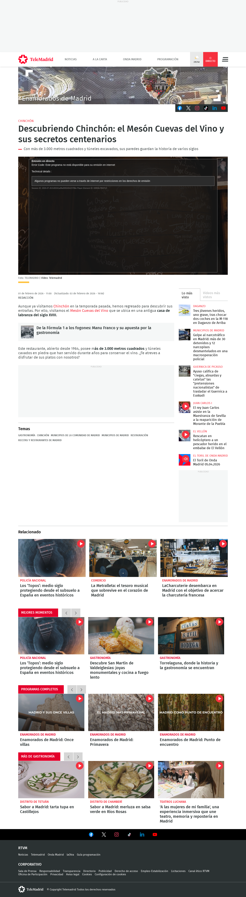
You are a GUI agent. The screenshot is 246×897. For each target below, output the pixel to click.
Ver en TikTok (129, 835)
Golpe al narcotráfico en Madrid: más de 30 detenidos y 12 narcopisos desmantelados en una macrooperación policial (184, 334)
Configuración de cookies (110, 874)
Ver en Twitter (104, 835)
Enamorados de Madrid (180, 580)
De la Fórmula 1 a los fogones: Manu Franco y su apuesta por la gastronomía (27, 332)
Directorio (89, 871)
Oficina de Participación (32, 874)
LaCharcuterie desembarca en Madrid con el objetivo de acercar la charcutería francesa (194, 558)
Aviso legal (72, 874)
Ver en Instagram (116, 834)
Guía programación (88, 854)
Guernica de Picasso (208, 366)
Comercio (98, 580)
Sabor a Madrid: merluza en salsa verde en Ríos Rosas (121, 779)
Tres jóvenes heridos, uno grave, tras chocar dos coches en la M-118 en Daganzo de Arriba (184, 310)
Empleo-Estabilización (154, 871)
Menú (225, 59)
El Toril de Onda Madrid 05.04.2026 (184, 460)
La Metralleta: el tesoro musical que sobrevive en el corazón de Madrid (123, 558)
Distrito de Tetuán (34, 801)
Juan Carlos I (202, 403)
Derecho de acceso (126, 871)
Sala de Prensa (27, 871)
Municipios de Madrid (115, 435)
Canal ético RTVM (198, 871)
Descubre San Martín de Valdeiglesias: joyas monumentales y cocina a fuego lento (121, 635)
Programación (167, 59)
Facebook (179, 108)
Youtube (223, 108)
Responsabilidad (49, 871)
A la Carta (100, 59)
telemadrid (30, 889)
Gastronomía (26, 435)
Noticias (71, 59)
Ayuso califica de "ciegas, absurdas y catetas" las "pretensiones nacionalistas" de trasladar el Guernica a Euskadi (184, 371)
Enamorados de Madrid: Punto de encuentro (191, 712)
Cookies (87, 874)
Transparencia (71, 871)
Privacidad (56, 874)
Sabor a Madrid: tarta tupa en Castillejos (51, 779)
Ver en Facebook (91, 835)
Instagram (197, 108)
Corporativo (30, 864)
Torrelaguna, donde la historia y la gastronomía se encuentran (191, 635)
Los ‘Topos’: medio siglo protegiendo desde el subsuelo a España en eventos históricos (52, 558)
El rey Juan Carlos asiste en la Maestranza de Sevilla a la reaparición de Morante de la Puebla (184, 407)
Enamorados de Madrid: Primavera (121, 712)
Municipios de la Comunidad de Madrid (75, 435)
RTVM (22, 848)
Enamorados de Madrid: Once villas (51, 712)
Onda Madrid (132, 59)
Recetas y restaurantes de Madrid (40, 440)
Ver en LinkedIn (142, 834)
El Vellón (200, 431)
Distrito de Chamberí (106, 801)
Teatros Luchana (173, 801)
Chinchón (26, 121)
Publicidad (105, 871)
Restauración (139, 435)
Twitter (188, 108)
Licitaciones (178, 871)
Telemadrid (38, 854)
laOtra (70, 854)
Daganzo (199, 306)
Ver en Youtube (155, 834)
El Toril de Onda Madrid (210, 455)
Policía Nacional (33, 580)
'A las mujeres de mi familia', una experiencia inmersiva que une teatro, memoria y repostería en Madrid (191, 779)
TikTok (206, 108)
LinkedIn (214, 108)
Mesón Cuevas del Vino (89, 311)
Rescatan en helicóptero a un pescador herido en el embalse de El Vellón (184, 435)
